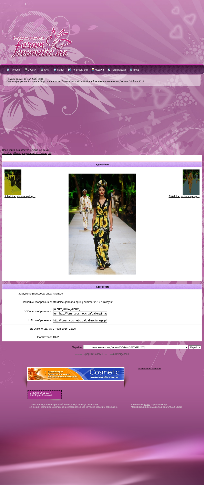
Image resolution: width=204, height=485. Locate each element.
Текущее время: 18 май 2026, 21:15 (25, 79)
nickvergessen (121, 354)
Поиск (59, 69)
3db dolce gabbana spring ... (19, 196)
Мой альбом (90, 81)
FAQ (45, 69)
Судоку (30, 69)
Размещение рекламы (149, 368)
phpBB (146, 404)
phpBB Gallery (93, 354)
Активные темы (40, 150)
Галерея (13, 69)
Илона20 (75, 81)
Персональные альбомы (54, 81)
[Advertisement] (102, 117)
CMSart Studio (174, 407)
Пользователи (78, 69)
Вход (134, 69)
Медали (98, 69)
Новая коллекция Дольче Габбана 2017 (121, 81)
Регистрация (117, 69)
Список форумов (16, 81)
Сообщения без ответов (15, 150)
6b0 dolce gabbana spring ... (184, 196)
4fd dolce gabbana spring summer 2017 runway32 (26, 153)
